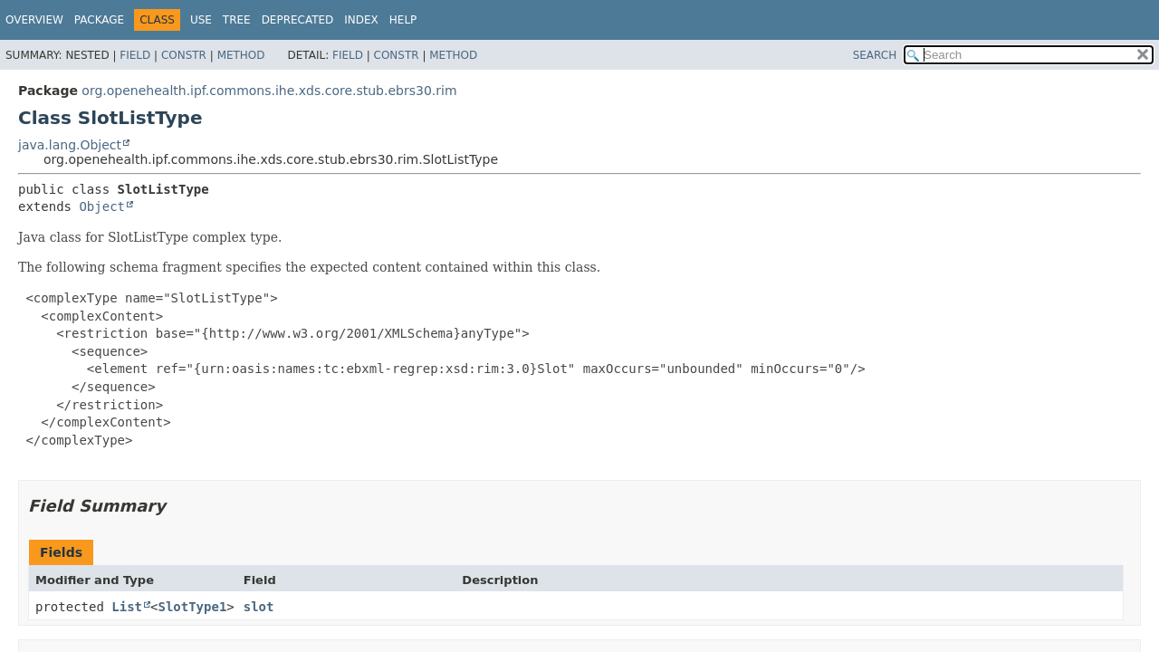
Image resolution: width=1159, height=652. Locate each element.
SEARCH (875, 55)
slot (259, 606)
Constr (183, 55)
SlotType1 (192, 606)
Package (99, 20)
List (126, 606)
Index (361, 20)
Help (403, 20)
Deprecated (298, 20)
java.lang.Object (69, 145)
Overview (34, 20)
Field (135, 55)
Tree (237, 20)
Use (201, 20)
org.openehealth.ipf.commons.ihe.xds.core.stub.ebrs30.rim (268, 90)
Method (241, 55)
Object (102, 206)
